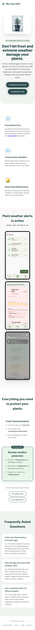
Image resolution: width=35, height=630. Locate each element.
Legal (22, 625)
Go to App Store (17, 500)
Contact (29, 625)
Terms (16, 625)
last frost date (12, 136)
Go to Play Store (17, 494)
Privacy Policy (8, 625)
